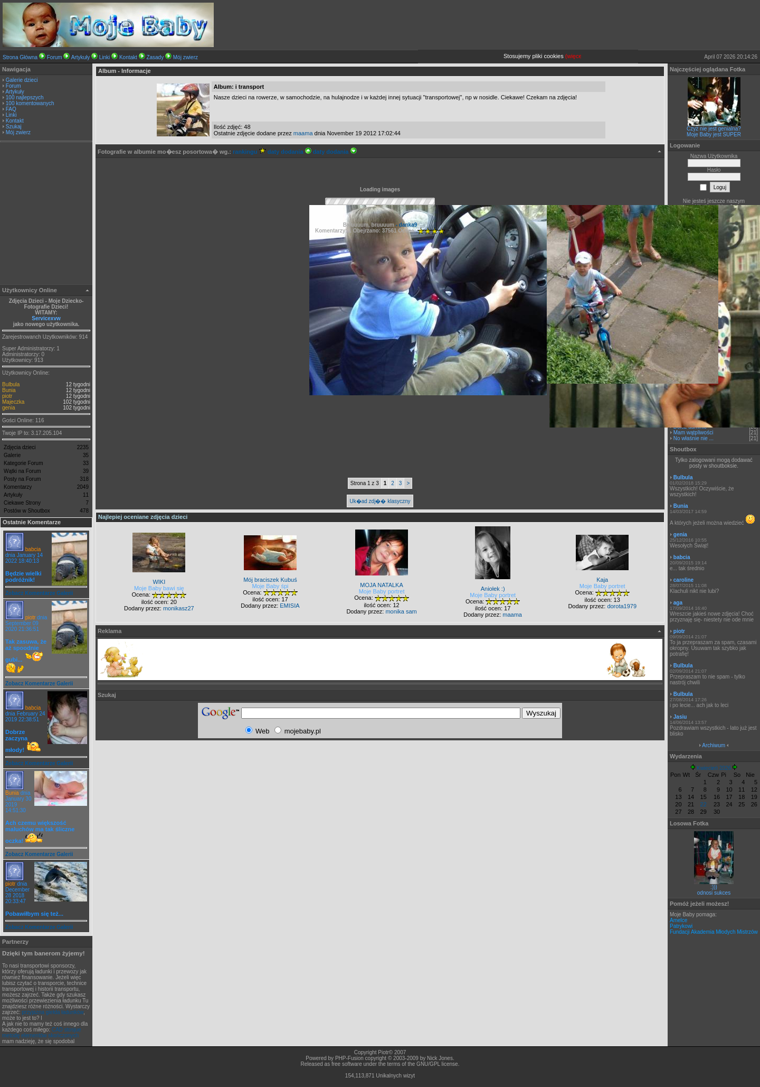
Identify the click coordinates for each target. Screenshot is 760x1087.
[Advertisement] (46, 214)
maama (303, 133)
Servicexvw (46, 318)
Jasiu (680, 717)
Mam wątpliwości (693, 432)
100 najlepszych (25, 97)
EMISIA (289, 605)
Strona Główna (20, 57)
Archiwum (713, 745)
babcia (33, 549)
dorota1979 (621, 606)
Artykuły (80, 57)
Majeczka (13, 402)
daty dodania (289, 151)
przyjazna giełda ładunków (52, 1012)
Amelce (678, 920)
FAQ (11, 109)
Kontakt (128, 57)
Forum (54, 57)
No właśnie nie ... (693, 438)
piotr (7, 396)
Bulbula (11, 384)
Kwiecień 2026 (714, 768)
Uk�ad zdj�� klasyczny (379, 501)
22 (703, 804)
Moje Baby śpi (270, 586)
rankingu (249, 151)
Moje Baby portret (382, 591)
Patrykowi (681, 926)
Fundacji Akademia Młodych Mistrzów (714, 932)
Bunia (9, 390)
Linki (104, 57)
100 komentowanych (30, 103)
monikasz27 (178, 608)
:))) (713, 887)
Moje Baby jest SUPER (714, 134)
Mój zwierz (185, 57)
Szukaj (14, 126)
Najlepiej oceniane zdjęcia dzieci (142, 517)
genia (8, 408)
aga (677, 603)
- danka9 (405, 225)
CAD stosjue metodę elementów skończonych (41, 1032)
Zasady (155, 57)
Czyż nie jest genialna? (714, 129)
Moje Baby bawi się (159, 588)
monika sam (400, 611)
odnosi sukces (713, 893)
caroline (683, 580)
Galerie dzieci (22, 80)
